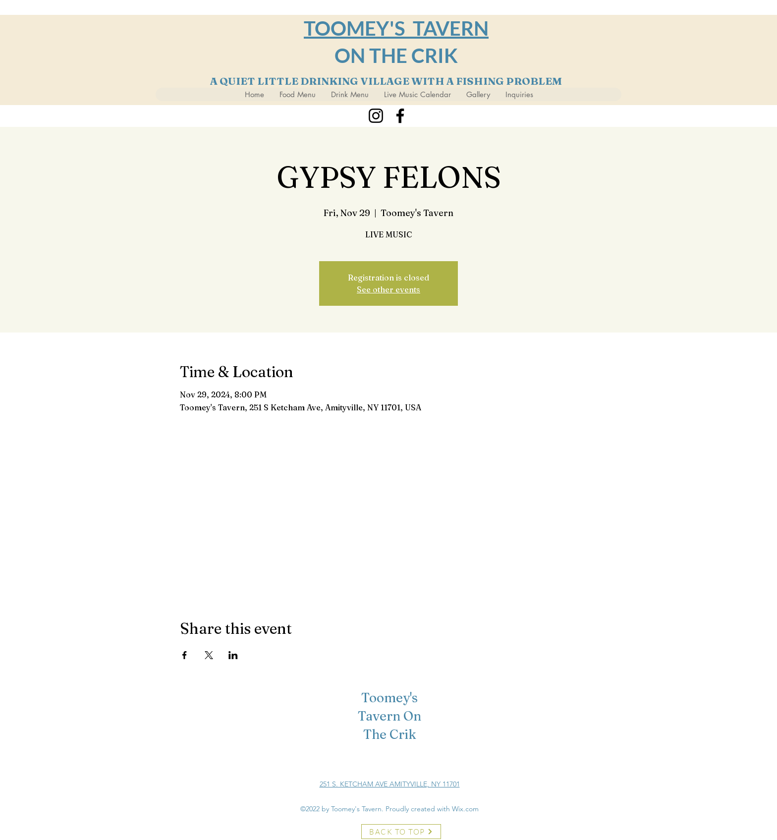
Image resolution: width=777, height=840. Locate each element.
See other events (388, 289)
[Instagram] (376, 115)
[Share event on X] (209, 655)
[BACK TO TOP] (401, 831)
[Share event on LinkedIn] (233, 655)
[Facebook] (400, 115)
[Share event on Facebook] (184, 655)
